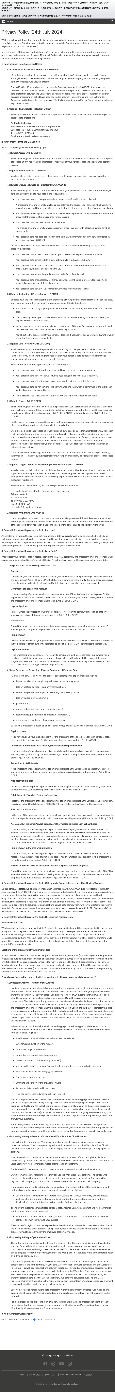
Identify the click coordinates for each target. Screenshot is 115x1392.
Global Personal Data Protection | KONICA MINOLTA (28, 1319)
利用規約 (88, 1374)
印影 (22, 1374)
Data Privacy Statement (70, 1374)
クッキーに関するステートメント (42, 1374)
